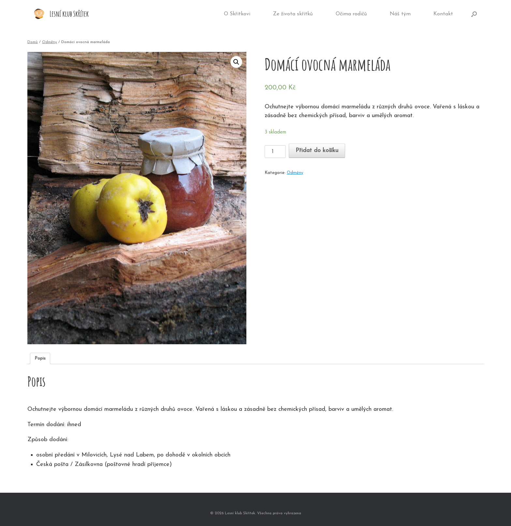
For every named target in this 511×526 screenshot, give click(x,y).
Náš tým (400, 14)
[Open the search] (474, 14)
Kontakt (443, 14)
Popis (40, 358)
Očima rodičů (351, 14)
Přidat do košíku (317, 150)
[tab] (40, 358)
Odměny (49, 42)
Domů (32, 42)
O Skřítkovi (237, 14)
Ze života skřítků (293, 14)
